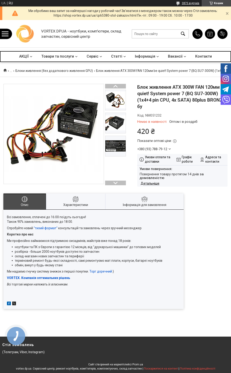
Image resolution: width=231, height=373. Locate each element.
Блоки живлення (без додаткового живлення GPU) (54, 71)
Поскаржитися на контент (161, 368)
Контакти (203, 56)
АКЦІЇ (24, 56)
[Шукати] (182, 33)
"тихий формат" (46, 228)
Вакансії (175, 56)
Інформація (145, 56)
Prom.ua (137, 364)
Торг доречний (100, 271)
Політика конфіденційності (197, 368)
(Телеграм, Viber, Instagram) (23, 352)
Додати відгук (222, 34)
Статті (116, 56)
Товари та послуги (57, 56)
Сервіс (92, 56)
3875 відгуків (190, 3)
